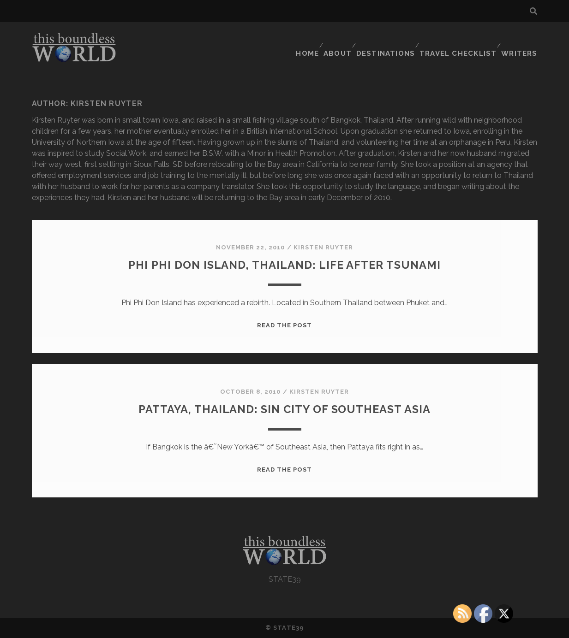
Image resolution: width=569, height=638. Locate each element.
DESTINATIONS (390, 38)
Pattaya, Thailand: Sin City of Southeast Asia (285, 408)
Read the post (284, 325)
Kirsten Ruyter (323, 247)
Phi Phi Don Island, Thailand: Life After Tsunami (284, 264)
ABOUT (340, 38)
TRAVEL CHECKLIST (461, 38)
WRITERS (521, 38)
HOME (307, 38)
